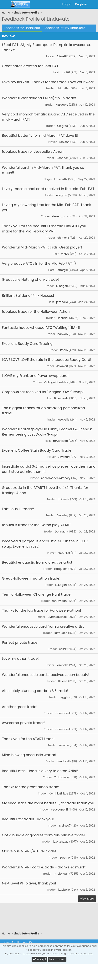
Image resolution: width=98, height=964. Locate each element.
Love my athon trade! (20, 658)
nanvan (62, 334)
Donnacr (62, 158)
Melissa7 (64, 825)
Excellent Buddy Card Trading (27, 343)
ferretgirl (62, 270)
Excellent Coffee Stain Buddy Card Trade (36, 450)
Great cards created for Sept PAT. (30, 66)
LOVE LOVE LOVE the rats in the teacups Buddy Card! (46, 359)
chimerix (63, 238)
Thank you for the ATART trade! (28, 738)
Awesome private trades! (23, 722)
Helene (62, 681)
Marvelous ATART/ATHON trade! (29, 851)
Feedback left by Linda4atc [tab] (64, 28)
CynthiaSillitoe (57, 617)
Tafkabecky (62, 777)
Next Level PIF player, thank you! (29, 883)
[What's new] (93, 4)
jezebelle (62, 302)
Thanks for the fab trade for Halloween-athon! (41, 610)
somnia (64, 745)
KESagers (62, 105)
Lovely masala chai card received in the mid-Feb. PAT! (48, 188)
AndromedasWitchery (55, 478)
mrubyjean (60, 441)
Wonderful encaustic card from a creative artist (43, 626)
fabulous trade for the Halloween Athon (36, 311)
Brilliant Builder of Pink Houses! (28, 295)
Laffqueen (60, 569)
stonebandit (63, 713)
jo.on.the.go (60, 842)
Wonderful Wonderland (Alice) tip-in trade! (39, 98)
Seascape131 (59, 809)
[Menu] (5, 4)
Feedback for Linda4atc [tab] (22, 28)
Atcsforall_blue (15, 942)
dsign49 (62, 88)
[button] (30, 942)
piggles (65, 697)
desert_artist (61, 216)
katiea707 (60, 179)
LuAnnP (65, 858)
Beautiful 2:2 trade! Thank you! (28, 819)
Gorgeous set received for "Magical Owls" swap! (43, 391)
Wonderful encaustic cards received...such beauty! (45, 674)
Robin (64, 350)
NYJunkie (64, 553)
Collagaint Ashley (56, 382)
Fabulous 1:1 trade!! (18, 508)
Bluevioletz (61, 398)
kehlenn (64, 142)
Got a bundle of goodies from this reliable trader (43, 835)
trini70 (66, 72)
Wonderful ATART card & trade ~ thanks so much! (44, 867)
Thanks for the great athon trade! (30, 786)
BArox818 (62, 56)
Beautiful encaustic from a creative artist (37, 562)
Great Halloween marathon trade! (31, 578)
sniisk (63, 649)
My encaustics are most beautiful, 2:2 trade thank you (48, 803)
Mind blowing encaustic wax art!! (30, 754)
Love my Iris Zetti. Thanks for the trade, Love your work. (48, 82)
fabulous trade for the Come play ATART (36, 524)
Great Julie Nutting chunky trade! (30, 279)
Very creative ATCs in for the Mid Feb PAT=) (39, 263)
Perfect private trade (20, 642)
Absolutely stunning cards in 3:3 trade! (35, 690)
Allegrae (62, 126)
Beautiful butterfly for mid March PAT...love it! (40, 135)
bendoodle (64, 761)
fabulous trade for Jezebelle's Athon (33, 151)
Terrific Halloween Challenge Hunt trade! (36, 594)
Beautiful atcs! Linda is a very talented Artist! (40, 770)
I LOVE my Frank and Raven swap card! (35, 375)
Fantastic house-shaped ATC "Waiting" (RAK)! (41, 327)
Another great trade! (19, 706)
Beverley (62, 515)
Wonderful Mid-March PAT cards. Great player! (42, 247)
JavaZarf (62, 366)
